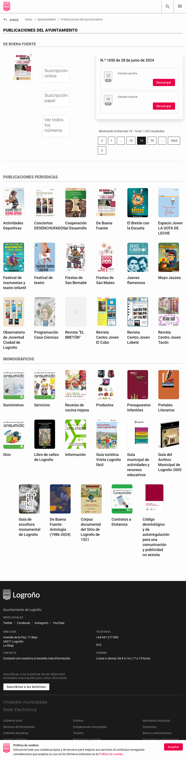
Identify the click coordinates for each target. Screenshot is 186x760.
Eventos (78, 720)
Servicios (42, 405)
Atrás (10, 20)
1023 (175, 141)
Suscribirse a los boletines (26, 687)
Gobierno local (12, 720)
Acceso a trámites (15, 739)
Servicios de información (19, 727)
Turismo (78, 733)
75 (153, 141)
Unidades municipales (25, 702)
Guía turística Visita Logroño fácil (108, 459)
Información (75, 454)
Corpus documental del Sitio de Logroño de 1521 (91, 529)
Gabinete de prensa (15, 733)
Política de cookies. (111, 756)
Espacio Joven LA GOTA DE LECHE (170, 228)
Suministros (13, 405)
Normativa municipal (156, 720)
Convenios (149, 727)
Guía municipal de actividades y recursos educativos (138, 464)
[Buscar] (168, 6)
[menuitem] (7, 623)
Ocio (7, 454)
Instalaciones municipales (90, 727)
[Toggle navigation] (180, 6)
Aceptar (173, 749)
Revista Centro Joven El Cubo (107, 337)
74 (143, 141)
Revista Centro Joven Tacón (169, 337)
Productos (104, 405)
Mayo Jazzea (169, 277)
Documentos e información (160, 739)
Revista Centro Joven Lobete (138, 337)
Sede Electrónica (20, 709)
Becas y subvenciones (157, 733)
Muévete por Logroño (87, 739)
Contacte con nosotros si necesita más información (36, 658)
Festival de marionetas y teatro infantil (14, 282)
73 (132, 141)
